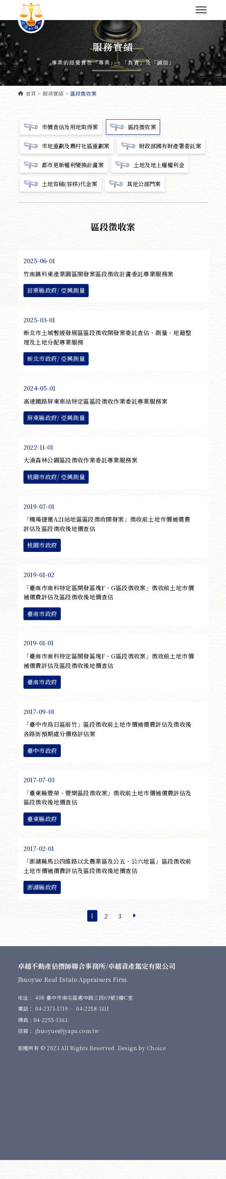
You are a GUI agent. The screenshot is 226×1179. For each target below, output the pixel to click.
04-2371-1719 (52, 1027)
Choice (156, 1067)
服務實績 (53, 93)
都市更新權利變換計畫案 (66, 183)
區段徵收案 (138, 127)
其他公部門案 (139, 202)
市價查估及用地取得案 (63, 127)
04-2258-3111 (92, 1027)
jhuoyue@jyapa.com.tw (67, 1049)
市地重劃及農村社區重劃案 (69, 146)
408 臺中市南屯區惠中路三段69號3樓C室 (84, 1016)
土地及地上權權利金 (155, 183)
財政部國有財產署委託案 (66, 165)
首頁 (27, 93)
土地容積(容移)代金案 (62, 202)
